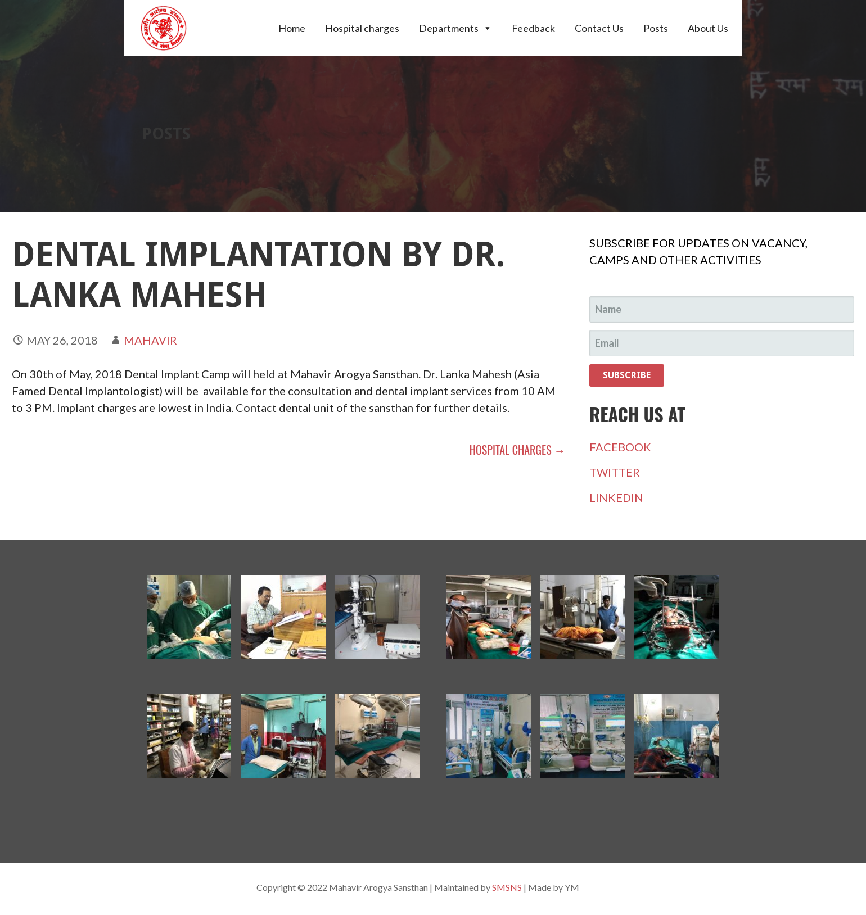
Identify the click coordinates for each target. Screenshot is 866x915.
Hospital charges (362, 28)
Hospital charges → (517, 449)
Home (291, 28)
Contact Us (599, 28)
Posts (655, 28)
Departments (455, 28)
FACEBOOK (620, 447)
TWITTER (614, 472)
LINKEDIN (616, 497)
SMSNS (507, 887)
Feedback (533, 28)
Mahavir (150, 340)
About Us (708, 28)
